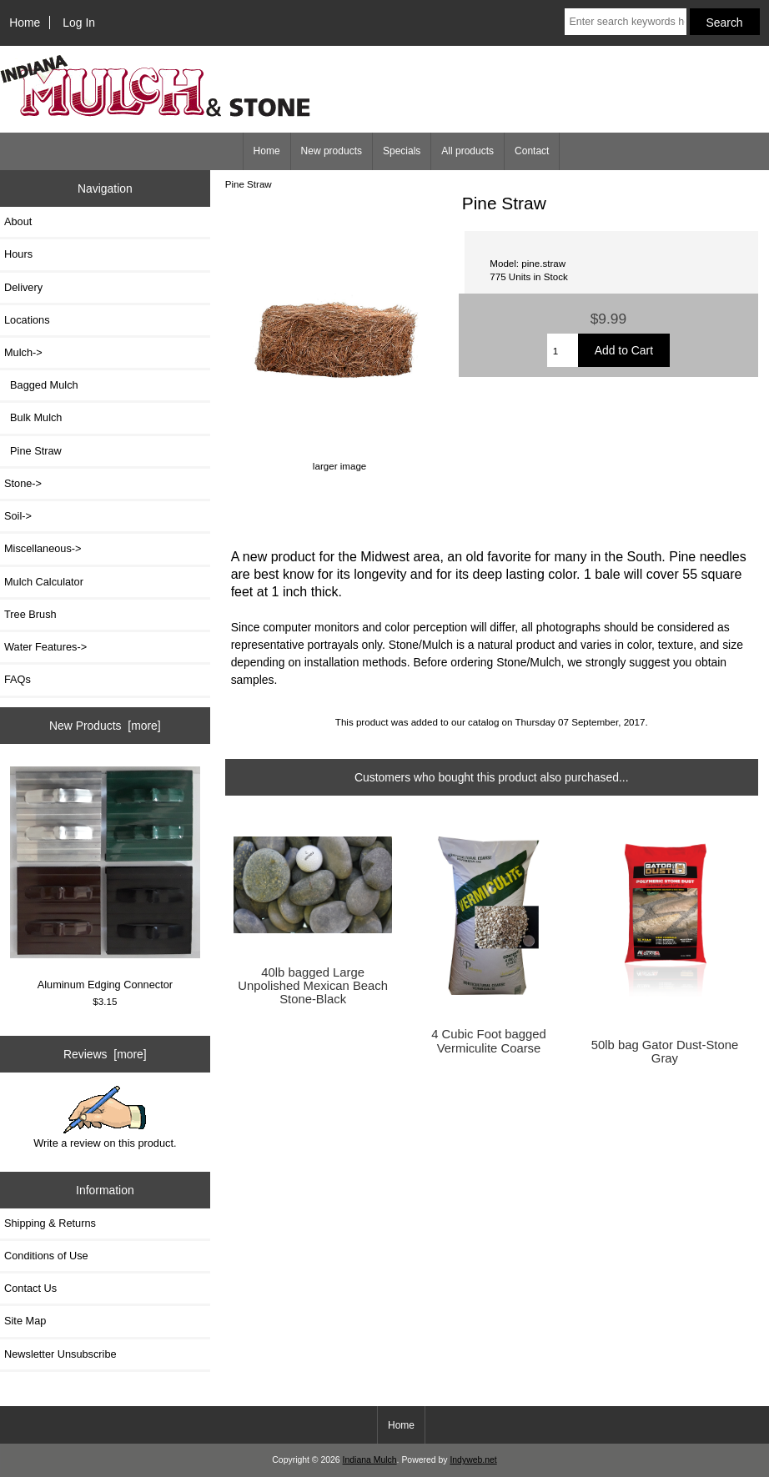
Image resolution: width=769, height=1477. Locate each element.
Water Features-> (45, 647)
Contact (532, 151)
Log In (79, 22)
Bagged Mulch (41, 385)
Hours (18, 254)
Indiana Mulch (370, 1459)
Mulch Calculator (43, 581)
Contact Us (30, 1288)
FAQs (17, 679)
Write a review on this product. (104, 1117)
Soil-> (18, 516)
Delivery (23, 287)
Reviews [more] (105, 1054)
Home (24, 22)
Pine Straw (248, 183)
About (18, 221)
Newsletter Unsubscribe (60, 1354)
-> (23, 352)
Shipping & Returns (50, 1223)
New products (331, 151)
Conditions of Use (46, 1255)
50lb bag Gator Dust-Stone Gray (664, 1051)
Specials (401, 151)
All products (467, 151)
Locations (27, 320)
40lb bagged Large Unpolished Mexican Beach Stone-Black (313, 986)
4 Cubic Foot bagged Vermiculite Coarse (488, 1040)
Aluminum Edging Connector (105, 878)
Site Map (25, 1320)
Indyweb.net (473, 1459)
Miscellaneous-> (42, 548)
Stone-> (23, 483)
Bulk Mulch (33, 417)
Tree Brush (30, 614)
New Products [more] (105, 725)
